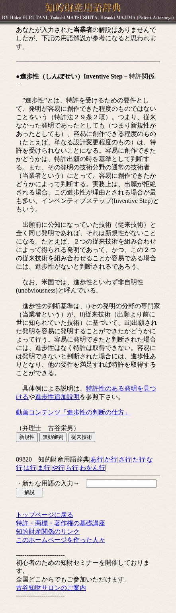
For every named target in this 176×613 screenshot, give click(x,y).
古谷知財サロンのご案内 (51, 587)
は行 (29, 467)
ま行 (43, 467)
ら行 (72, 467)
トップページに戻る (44, 514)
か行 (110, 459)
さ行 (125, 459)
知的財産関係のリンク (48, 531)
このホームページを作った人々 (60, 539)
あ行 (96, 459)
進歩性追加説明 (57, 396)
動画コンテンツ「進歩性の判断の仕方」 (73, 412)
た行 (139, 459)
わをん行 (92, 467)
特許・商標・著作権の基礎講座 (60, 523)
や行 (58, 467)
